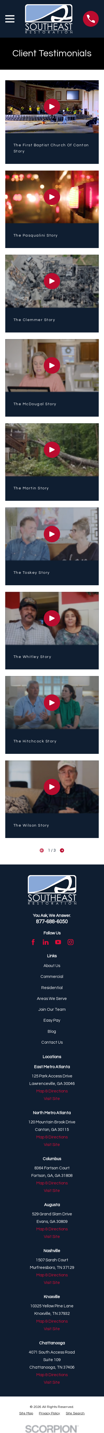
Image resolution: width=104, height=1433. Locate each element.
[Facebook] (33, 942)
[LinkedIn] (46, 942)
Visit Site (52, 1099)
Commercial (51, 977)
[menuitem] (26, 1413)
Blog (52, 1031)
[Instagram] (70, 942)
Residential (52, 988)
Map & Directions (52, 1091)
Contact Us (52, 1042)
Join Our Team (52, 1009)
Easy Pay (52, 1020)
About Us (52, 966)
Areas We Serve (52, 999)
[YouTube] (58, 942)
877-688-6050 (52, 921)
